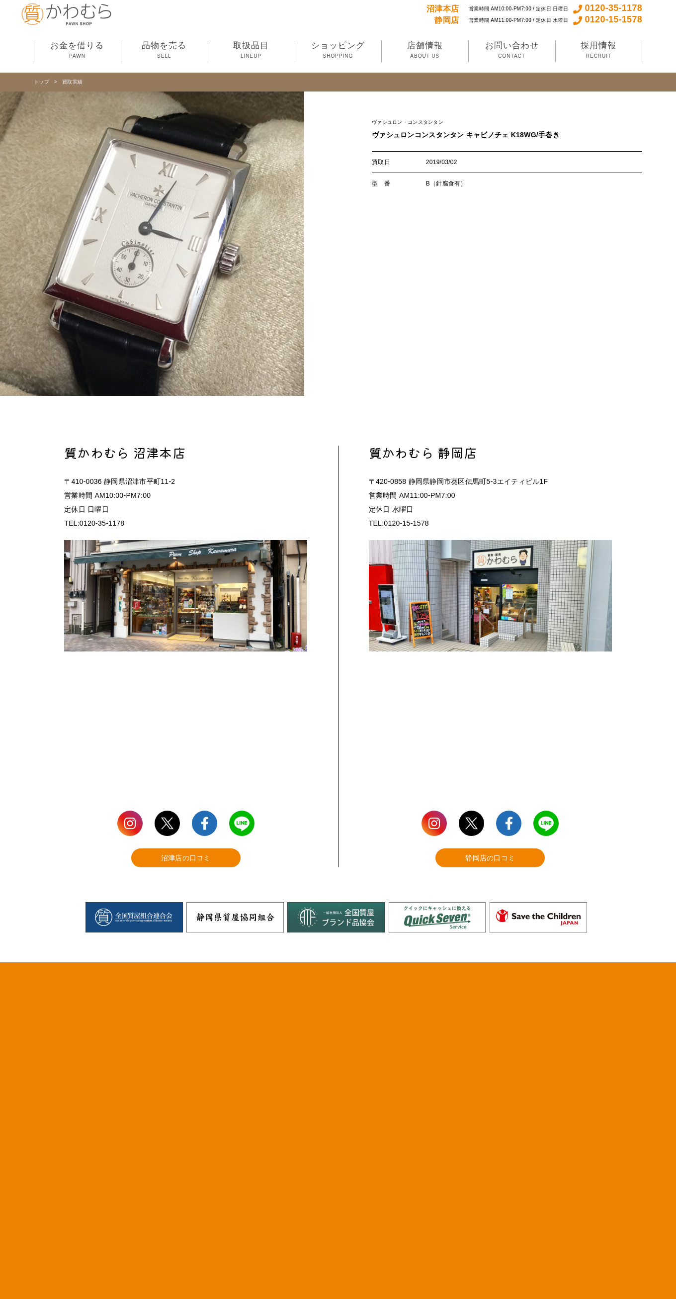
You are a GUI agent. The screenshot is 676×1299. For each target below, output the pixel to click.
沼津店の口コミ (186, 858)
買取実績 (72, 82)
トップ (41, 82)
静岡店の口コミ (490, 858)
